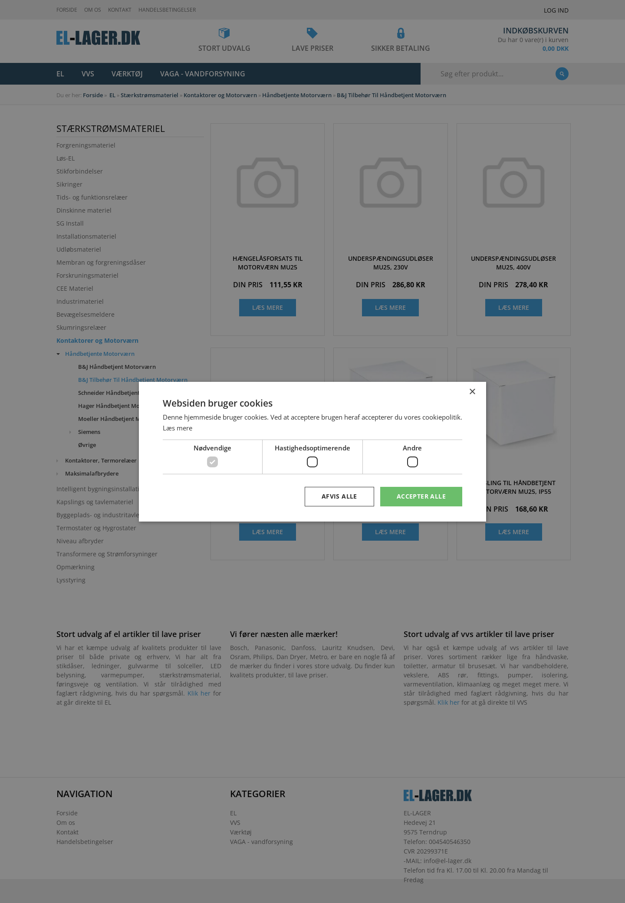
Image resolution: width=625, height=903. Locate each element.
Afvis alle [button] (339, 496)
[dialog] (312, 451)
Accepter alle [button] (421, 496)
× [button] (472, 391)
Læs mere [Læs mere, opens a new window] (177, 428)
